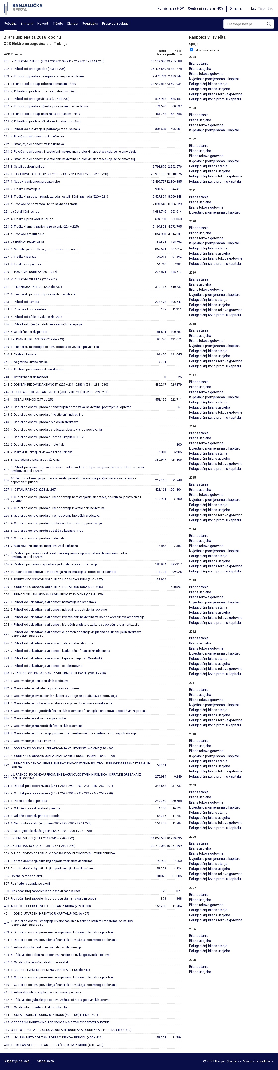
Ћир (261, 8)
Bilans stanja (198, 63)
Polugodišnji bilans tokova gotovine (215, 94)
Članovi (72, 23)
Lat (252, 8)
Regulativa (90, 23)
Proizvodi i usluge (115, 23)
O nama (235, 8)
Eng (270, 8)
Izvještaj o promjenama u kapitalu (214, 79)
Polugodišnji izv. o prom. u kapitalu (215, 99)
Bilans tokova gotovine (206, 74)
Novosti (43, 23)
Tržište (58, 23)
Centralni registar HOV (204, 8)
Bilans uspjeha (200, 69)
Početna (10, 23)
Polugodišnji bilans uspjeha (209, 89)
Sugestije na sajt (16, 1061)
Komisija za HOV (169, 8)
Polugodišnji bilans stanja (208, 84)
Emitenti (27, 23)
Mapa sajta (45, 1061)
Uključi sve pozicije (206, 50)
